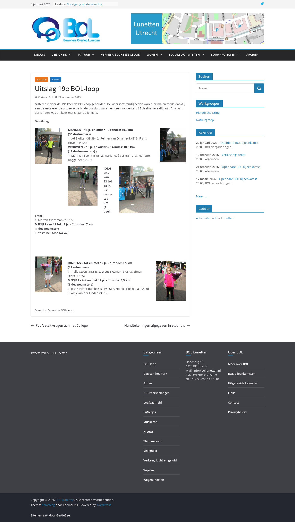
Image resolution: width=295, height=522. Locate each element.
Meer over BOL (238, 364)
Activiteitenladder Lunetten (215, 218)
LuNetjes (149, 412)
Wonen (152, 54)
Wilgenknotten (153, 480)
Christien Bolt (45, 97)
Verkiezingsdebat (233, 155)
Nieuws (39, 54)
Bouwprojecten (223, 54)
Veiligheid (59, 54)
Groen (147, 383)
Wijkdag (148, 470)
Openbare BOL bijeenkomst (239, 143)
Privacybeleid (237, 412)
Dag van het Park (155, 374)
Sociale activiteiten (184, 54)
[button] (69, 54)
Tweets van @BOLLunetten (49, 353)
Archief (252, 54)
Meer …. (201, 196)
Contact (233, 402)
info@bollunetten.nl (207, 370)
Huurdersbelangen (156, 393)
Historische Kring (208, 113)
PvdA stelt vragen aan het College (59, 325)
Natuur (84, 54)
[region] (197, 28)
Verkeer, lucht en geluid (120, 54)
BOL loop (41, 79)
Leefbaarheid (152, 402)
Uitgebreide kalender (243, 383)
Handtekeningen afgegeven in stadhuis (157, 325)
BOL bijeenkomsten (241, 374)
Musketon (150, 422)
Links (231, 393)
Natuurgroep (205, 120)
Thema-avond (152, 441)
